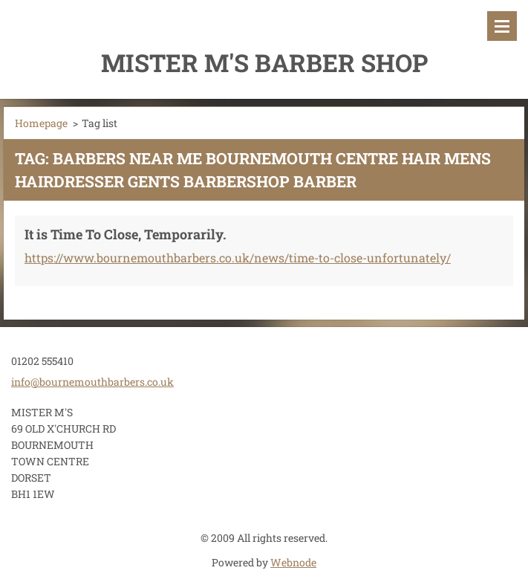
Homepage (41, 123)
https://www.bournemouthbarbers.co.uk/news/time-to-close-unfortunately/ (238, 257)
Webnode (293, 562)
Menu (502, 26)
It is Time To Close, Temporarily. (125, 234)
